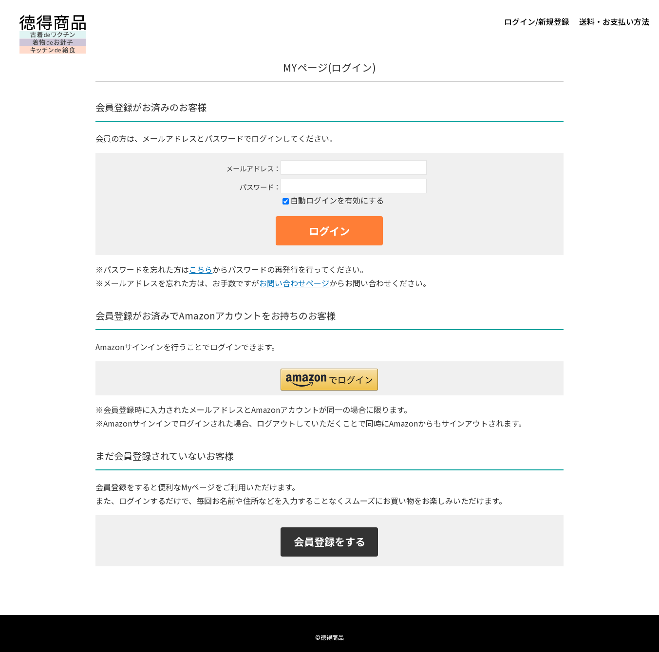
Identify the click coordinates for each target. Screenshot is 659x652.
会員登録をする (329, 541)
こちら (200, 269)
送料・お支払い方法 (614, 21)
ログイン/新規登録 (536, 21)
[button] (329, 380)
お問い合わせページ (294, 283)
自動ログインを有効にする (337, 200)
